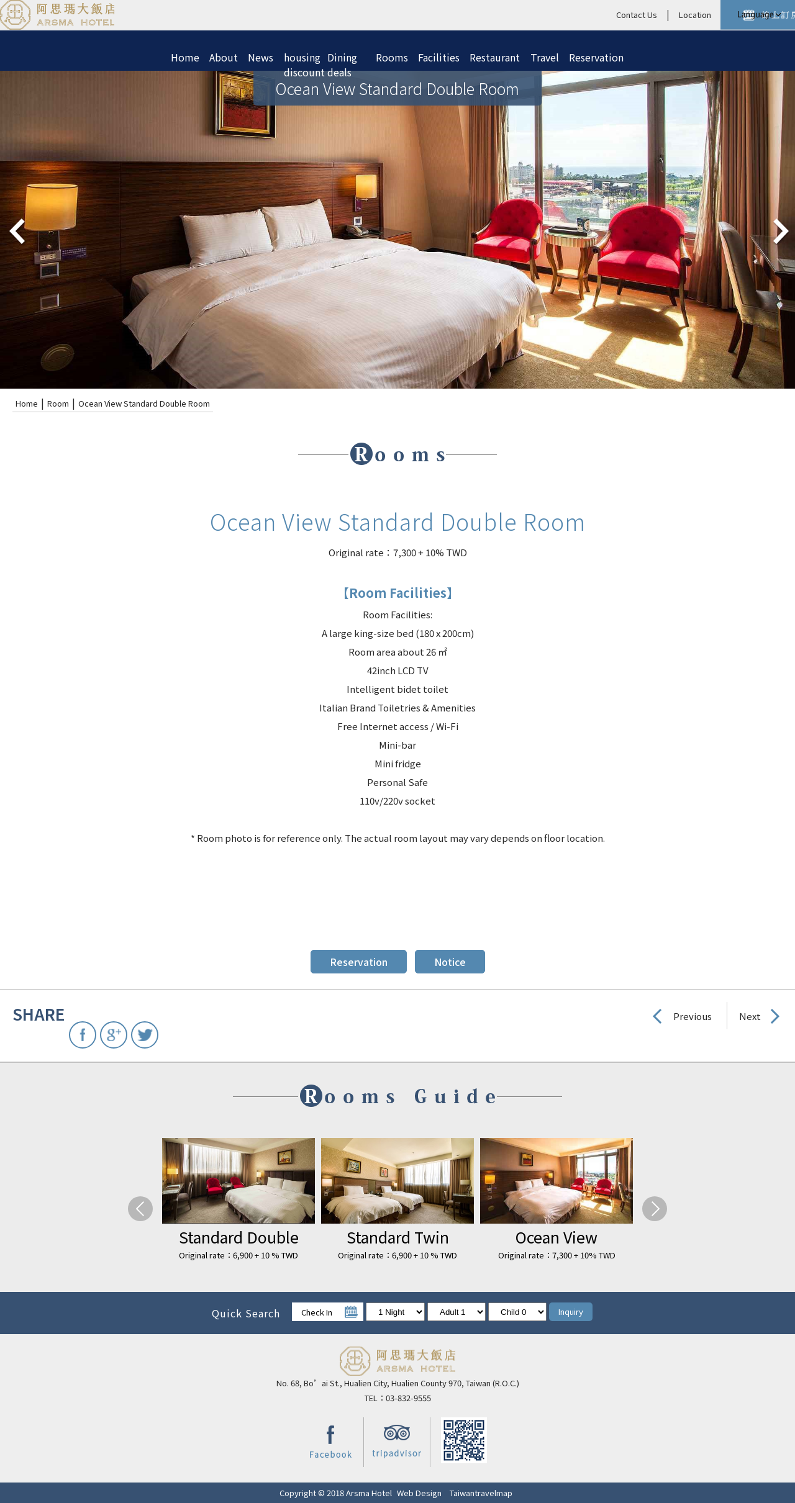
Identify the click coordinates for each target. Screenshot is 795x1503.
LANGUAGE (757, 15)
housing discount (300, 60)
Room (58, 403)
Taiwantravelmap (481, 1493)
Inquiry (570, 1311)
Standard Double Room (239, 1236)
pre (15, 229)
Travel (544, 57)
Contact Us (534, 14)
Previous (692, 1015)
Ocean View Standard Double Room (144, 403)
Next (750, 1015)
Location (593, 14)
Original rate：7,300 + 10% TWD (557, 1255)
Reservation (596, 57)
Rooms (392, 57)
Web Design (419, 1493)
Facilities (439, 57)
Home (185, 57)
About (223, 57)
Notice (450, 961)
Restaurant (495, 57)
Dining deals (342, 60)
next (779, 229)
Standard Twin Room (398, 1236)
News (260, 57)
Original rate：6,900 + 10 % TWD (238, 1255)
